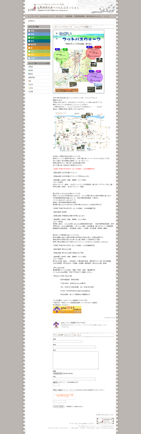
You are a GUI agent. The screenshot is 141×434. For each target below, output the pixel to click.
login (97, 431)
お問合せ (31, 21)
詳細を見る (65, 327)
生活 (31, 84)
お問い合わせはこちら (104, 418)
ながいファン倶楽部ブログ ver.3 (73, 323)
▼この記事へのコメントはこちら (67, 335)
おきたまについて (47, 16)
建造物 (32, 77)
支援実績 (68, 16)
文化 (31, 88)
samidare (111, 431)
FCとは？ (60, 16)
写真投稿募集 (79, 16)
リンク (106, 16)
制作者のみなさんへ (94, 16)
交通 (31, 91)
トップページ (33, 16)
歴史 (31, 74)
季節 (31, 67)
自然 (31, 70)
